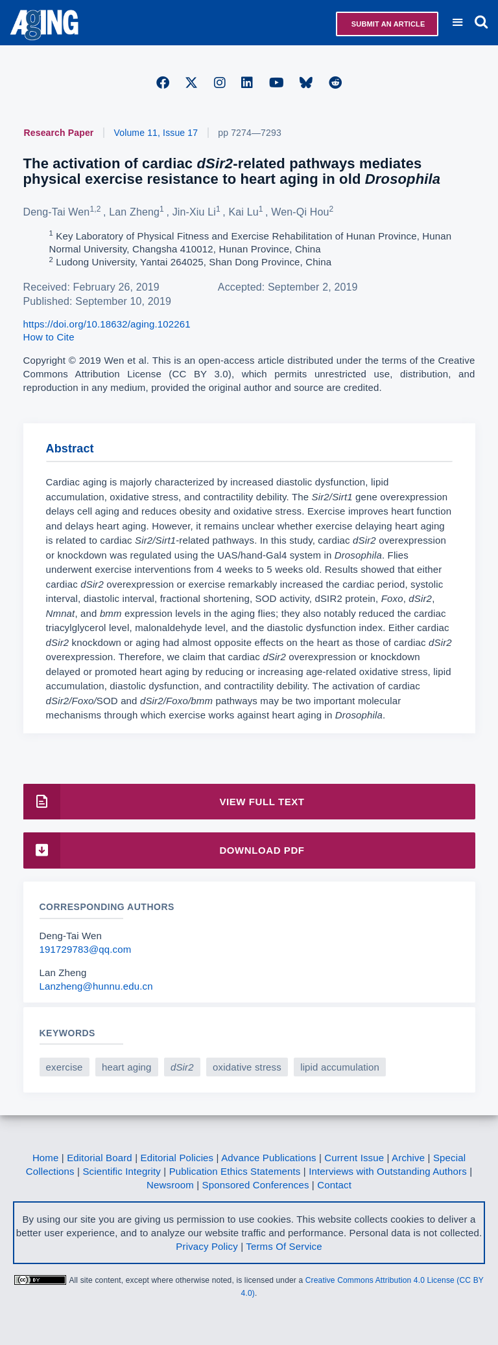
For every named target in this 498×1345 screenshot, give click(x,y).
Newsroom (170, 1184)
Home (45, 1157)
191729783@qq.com (86, 949)
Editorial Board (99, 1157)
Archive (408, 1157)
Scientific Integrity (121, 1171)
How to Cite (49, 336)
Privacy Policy (206, 1246)
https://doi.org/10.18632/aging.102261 (107, 323)
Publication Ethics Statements (235, 1171)
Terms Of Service (284, 1246)
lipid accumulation (339, 1067)
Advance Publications (268, 1157)
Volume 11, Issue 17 (156, 133)
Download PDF (164, 850)
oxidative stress (247, 1067)
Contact (334, 1184)
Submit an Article (387, 24)
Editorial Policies (177, 1157)
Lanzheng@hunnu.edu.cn (96, 986)
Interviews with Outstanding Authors (388, 1171)
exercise (64, 1067)
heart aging (127, 1067)
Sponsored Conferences (255, 1184)
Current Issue (354, 1157)
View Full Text (164, 801)
